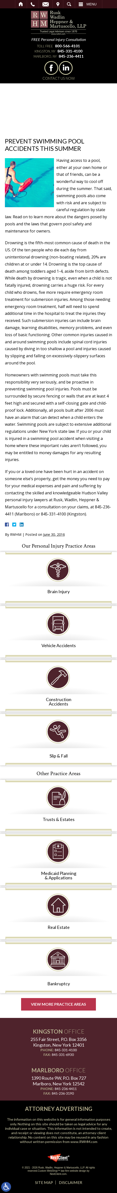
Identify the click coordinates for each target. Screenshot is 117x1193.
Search (69, 4)
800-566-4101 (67, 45)
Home (21, 4)
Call (33, 4)
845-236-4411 (71, 56)
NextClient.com (58, 1174)
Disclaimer (70, 1182)
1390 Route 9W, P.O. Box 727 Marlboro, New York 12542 (58, 1080)
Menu (92, 4)
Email (45, 4)
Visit (58, 4)
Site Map (44, 1182)
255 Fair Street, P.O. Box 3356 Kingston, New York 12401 (58, 1042)
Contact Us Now (58, 78)
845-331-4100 (69, 51)
